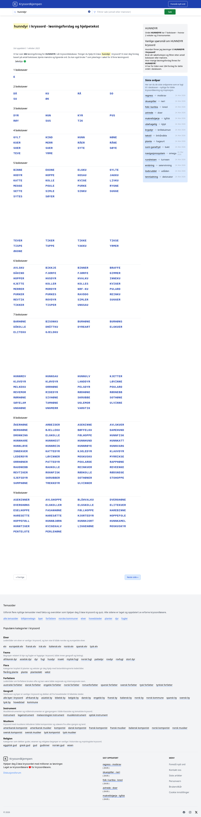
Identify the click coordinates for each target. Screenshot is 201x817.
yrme (49, 153)
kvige (82, 180)
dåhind (18, 273)
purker (18, 294)
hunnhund (85, 440)
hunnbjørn (54, 521)
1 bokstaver (20, 69)
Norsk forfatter (71, 684)
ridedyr (52, 392)
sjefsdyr (20, 478)
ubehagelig (151, 124)
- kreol (113, 780)
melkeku (19, 387)
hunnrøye (85, 446)
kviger (115, 283)
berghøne (20, 430)
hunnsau (52, 376)
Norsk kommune (155, 697)
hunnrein (53, 446)
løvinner (53, 456)
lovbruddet (151, 171)
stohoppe (117, 478)
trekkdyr (53, 483)
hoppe (50, 175)
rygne (114, 186)
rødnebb (116, 392)
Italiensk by (126, 697)
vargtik (84, 408)
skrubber (53, 478)
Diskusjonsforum (12, 772)
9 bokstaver (20, 492)
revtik (18, 299)
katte (17, 180)
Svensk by (185, 697)
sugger (115, 299)
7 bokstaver (20, 314)
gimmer (115, 273)
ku (47, 93)
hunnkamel (118, 521)
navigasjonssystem (155, 153)
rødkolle (85, 472)
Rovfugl (119, 659)
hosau (82, 175)
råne (113, 142)
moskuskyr (118, 526)
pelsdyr (84, 387)
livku (114, 180)
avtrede (149, 112)
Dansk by (86, 697)
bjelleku (53, 430)
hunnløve (20, 446)
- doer (110, 787)
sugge (114, 191)
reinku (115, 294)
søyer (50, 196)
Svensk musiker (33, 732)
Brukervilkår (175, 786)
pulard (115, 289)
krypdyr (149, 129)
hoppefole (118, 515)
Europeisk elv (16, 646)
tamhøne (52, 403)
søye (113, 148)
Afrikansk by (32, 697)
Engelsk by (99, 697)
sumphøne (20, 483)
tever (17, 240)
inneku (115, 278)
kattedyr (53, 451)
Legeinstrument (26, 715)
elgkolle (53, 435)
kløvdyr (52, 381)
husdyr (51, 278)
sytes (17, 196)
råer (81, 142)
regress (149, 95)
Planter (108, 618)
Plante (24, 672)
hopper (18, 278)
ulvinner (85, 483)
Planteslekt (36, 672)
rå (79, 93)
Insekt (61, 659)
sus (48, 120)
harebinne (118, 510)
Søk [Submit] (170, 11)
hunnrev (19, 376)
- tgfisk (114, 795)
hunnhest (53, 440)
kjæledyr (85, 451)
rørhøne (19, 397)
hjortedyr (86, 515)
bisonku (52, 321)
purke (82, 186)
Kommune (32, 702)
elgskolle (86, 505)
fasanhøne (54, 510)
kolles (83, 283)
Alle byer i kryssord (13, 697)
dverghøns (21, 505)
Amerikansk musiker (40, 727)
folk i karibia (151, 106)
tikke (82, 240)
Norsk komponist (161, 727)
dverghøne (118, 499)
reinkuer (85, 467)
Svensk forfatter (128, 684)
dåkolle (19, 327)
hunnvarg (117, 446)
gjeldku (52, 332)
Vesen (70, 745)
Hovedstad (18, 702)
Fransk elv (31, 646)
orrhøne (52, 387)
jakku (114, 175)
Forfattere (51, 618)
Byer (40, 618)
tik (80, 120)
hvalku (83, 278)
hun (48, 115)
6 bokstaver (20, 260)
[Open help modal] (24, 61)
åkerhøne (20, 424)
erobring (149, 165)
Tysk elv (94, 646)
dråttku (52, 327)
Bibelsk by (60, 697)
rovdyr (51, 299)
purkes (51, 294)
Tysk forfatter (146, 684)
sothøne (116, 397)
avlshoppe (54, 499)
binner (83, 267)
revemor (19, 392)
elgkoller (54, 505)
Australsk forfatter (12, 684)
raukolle (53, 467)
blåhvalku (86, 499)
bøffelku (85, 430)
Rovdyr (109, 659)
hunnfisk (117, 435)
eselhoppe (21, 510)
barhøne (19, 321)
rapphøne (117, 462)
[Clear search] (89, 11)
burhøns (116, 321)
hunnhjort (86, 521)
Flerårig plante (10, 672)
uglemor (84, 403)
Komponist (59, 727)
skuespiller (150, 101)
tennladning (151, 176)
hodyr (17, 175)
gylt (17, 137)
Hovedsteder (95, 618)
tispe (17, 246)
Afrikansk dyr (10, 659)
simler (83, 299)
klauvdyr (117, 451)
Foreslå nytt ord (177, 764)
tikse (114, 240)
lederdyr (20, 456)
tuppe (50, 246)
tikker (18, 305)
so (111, 93)
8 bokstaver (20, 417)
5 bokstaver (20, 162)
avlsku (18, 267)
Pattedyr (98, 659)
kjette (18, 283)
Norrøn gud (58, 745)
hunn (81, 137)
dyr (16, 115)
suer (49, 148)
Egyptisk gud (10, 745)
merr (49, 142)
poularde (85, 462)
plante (148, 141)
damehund (117, 430)
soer (17, 148)
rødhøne (84, 392)
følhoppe (85, 435)
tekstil (148, 135)
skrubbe (84, 397)
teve (17, 153)
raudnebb (20, 467)
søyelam (19, 403)
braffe (115, 267)
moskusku (85, 456)
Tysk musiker (69, 732)
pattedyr (53, 462)
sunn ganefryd (152, 147)
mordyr (51, 289)
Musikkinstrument (76, 715)
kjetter (116, 376)
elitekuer (118, 505)
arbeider (53, 424)
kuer (17, 142)
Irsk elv (42, 646)
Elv (4, 646)
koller (51, 283)
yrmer (114, 246)
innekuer (20, 451)
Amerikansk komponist (15, 727)
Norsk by (139, 697)
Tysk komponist (52, 732)
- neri (111, 772)
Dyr (117, 618)
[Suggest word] (178, 4)
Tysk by (7, 702)
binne (17, 170)
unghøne (19, 408)
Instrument (9, 715)
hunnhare (20, 440)
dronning (20, 435)
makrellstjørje (152, 118)
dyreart (84, 327)
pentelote (21, 531)
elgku (82, 170)
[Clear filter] (128, 12)
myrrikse (117, 456)
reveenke (117, 467)
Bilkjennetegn (28, 618)
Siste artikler (175, 775)
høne (113, 137)
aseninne (85, 424)
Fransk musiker (118, 727)
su (15, 99)
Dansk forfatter (33, 684)
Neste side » (132, 577)
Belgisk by (73, 697)
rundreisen (151, 159)
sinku (82, 191)
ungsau (83, 305)
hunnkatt (117, 440)
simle (50, 191)
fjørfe (83, 273)
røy (16, 120)
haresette (21, 515)
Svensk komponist (12, 732)
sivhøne (52, 397)
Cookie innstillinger (179, 792)
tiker (50, 240)
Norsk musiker (179, 727)
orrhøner (20, 462)
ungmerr (52, 408)
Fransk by (112, 697)
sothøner (85, 478)
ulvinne (116, 403)
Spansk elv (81, 646)
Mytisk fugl (72, 659)
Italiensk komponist (139, 727)
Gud (35, 745)
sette (17, 191)
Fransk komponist (98, 727)
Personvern (175, 781)
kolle (50, 180)
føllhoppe (86, 510)
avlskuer (117, 424)
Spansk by (171, 697)
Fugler (124, 618)
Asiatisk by (46, 697)
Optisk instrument (98, 715)
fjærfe (51, 273)
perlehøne (54, 531)
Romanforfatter (90, 684)
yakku (82, 246)
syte (81, 148)
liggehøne (86, 526)
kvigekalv (54, 526)
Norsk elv (68, 646)
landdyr (84, 381)
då (15, 93)
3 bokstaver (20, 108)
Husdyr (51, 659)
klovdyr (19, 381)
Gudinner (45, 745)
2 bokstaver (20, 86)
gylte (114, 170)
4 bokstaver (20, 130)
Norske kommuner (68, 618)
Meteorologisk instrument (50, 715)
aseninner (21, 499)
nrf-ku (83, 289)
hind (49, 137)
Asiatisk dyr (26, 659)
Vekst (47, 672)
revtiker (20, 472)
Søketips (19, 61)
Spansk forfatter (109, 684)
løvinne (116, 381)
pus (112, 115)
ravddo (83, 294)
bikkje (51, 267)
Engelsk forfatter (52, 684)
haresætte (54, 515)
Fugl (43, 659)
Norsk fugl (86, 659)
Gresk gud (25, 745)
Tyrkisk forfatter (164, 684)
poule (50, 186)
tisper (51, 305)
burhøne (84, 321)
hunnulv (84, 376)
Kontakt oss (175, 769)
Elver (83, 618)
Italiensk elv (55, 646)
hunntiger (21, 526)
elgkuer (116, 327)
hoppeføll (21, 521)
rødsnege (117, 472)
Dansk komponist (77, 727)
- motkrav (112, 764)
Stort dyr (130, 659)
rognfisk (53, 472)
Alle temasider (10, 618)
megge (17, 186)
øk (47, 99)
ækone (17, 251)
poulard (116, 387)
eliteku (19, 332)
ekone (50, 170)
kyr (80, 115)
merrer (18, 289)
